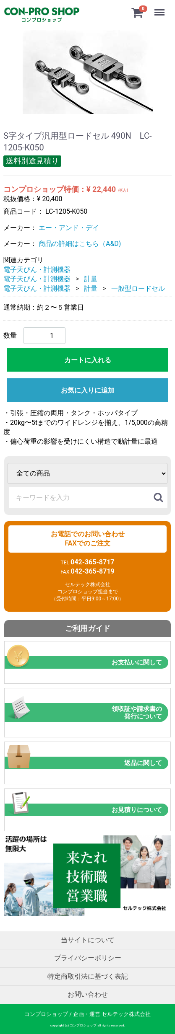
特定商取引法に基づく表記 (87, 976)
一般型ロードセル (138, 288)
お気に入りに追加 (88, 390)
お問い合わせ (88, 994)
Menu (160, 8)
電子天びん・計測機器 (37, 269)
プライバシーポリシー (87, 958)
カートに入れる (87, 360)
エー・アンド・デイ (69, 227)
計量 (90, 279)
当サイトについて (88, 940)
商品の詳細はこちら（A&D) (80, 244)
